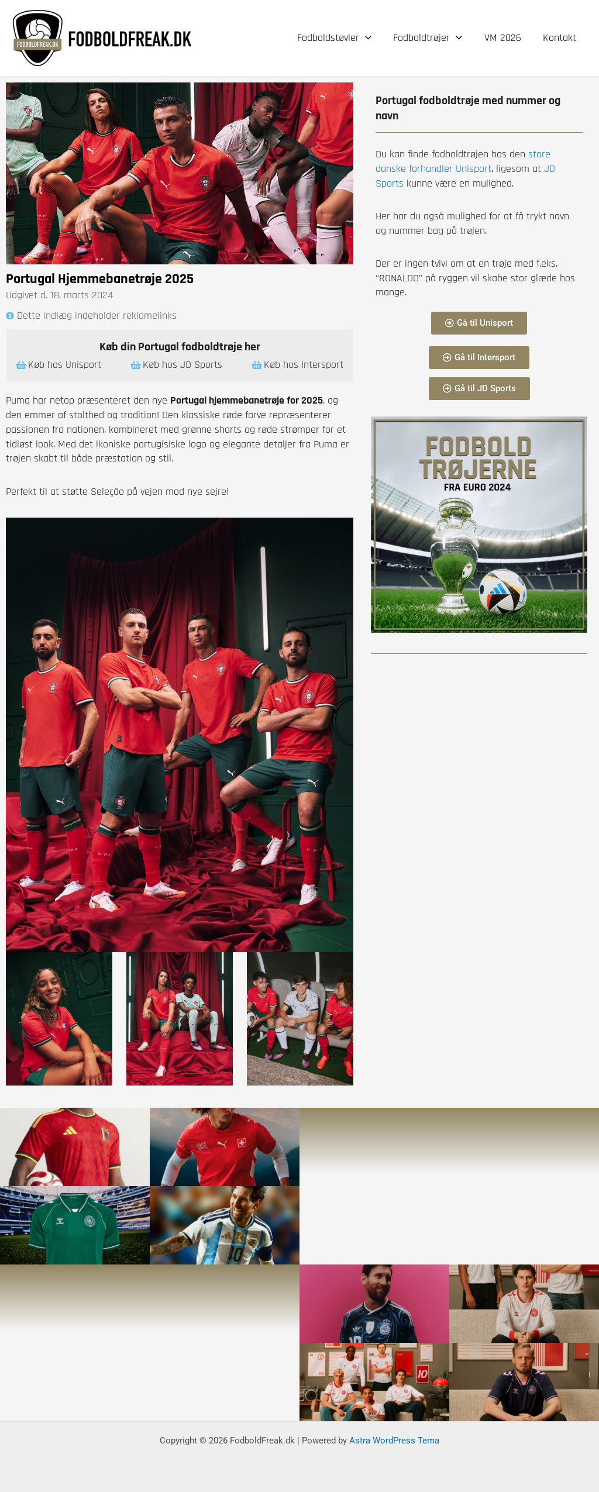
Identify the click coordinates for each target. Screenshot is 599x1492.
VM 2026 (504, 37)
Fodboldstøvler (337, 38)
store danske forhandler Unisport (463, 161)
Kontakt (560, 37)
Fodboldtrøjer (429, 38)
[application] (368, 38)
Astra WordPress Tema (394, 1440)
